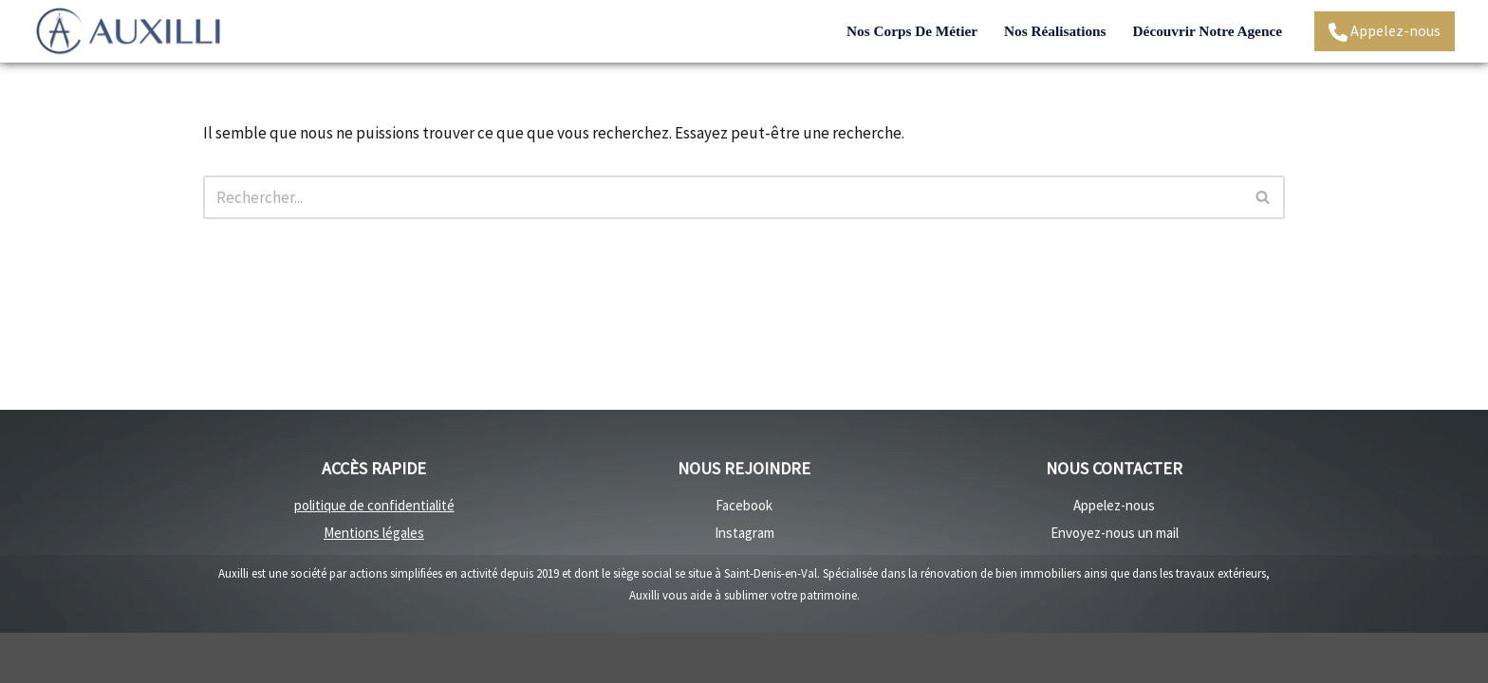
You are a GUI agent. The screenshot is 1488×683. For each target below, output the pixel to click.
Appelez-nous (1385, 31)
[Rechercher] (722, 197)
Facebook (744, 505)
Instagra (739, 533)
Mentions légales (374, 533)
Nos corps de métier (911, 31)
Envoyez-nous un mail (1115, 533)
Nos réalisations (1055, 31)
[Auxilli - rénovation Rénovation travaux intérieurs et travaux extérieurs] (128, 31)
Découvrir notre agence (1207, 31)
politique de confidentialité (374, 505)
